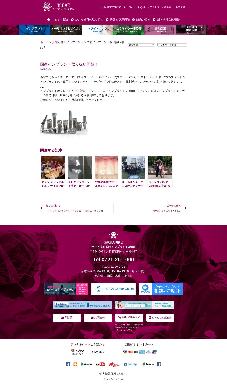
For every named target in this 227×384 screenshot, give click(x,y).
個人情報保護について (113, 373)
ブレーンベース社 (71, 90)
